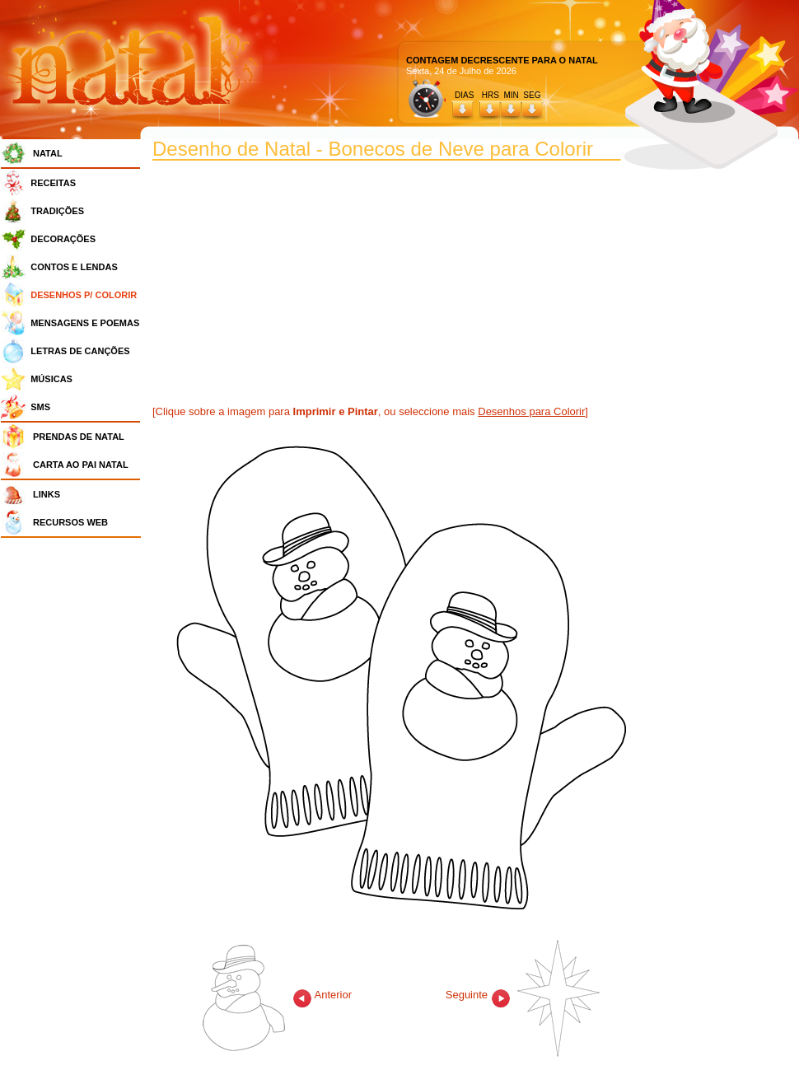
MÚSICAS (51, 379)
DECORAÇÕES (63, 239)
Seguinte (523, 994)
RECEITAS (53, 183)
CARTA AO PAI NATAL (80, 465)
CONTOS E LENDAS (74, 267)
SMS (40, 407)
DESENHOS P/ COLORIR (83, 295)
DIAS (464, 95)
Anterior (277, 994)
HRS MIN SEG (512, 95)
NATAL (48, 153)
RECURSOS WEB (70, 522)
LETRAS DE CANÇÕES (79, 351)
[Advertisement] (75, 791)
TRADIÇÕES (57, 211)
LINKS (46, 494)
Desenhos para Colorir (531, 411)
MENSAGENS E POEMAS (84, 323)
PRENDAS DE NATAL (78, 437)
